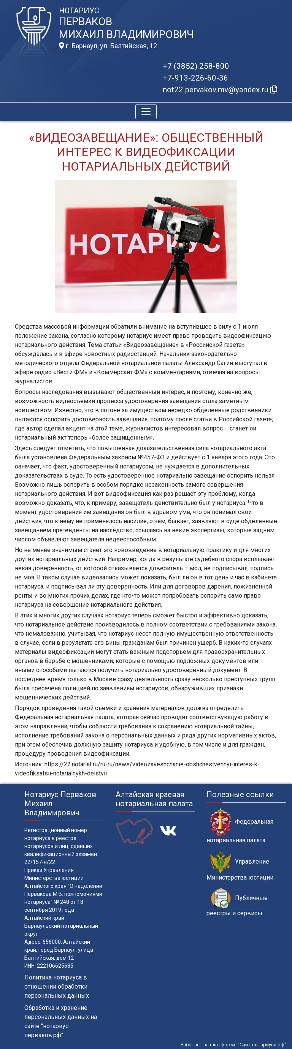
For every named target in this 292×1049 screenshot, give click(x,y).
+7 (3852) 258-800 (196, 66)
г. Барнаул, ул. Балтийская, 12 (108, 46)
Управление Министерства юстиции (239, 866)
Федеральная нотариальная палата (239, 826)
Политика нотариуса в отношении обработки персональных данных (56, 986)
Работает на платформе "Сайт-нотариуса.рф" (233, 1044)
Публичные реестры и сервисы (237, 902)
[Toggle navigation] (146, 111)
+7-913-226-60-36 (195, 77)
